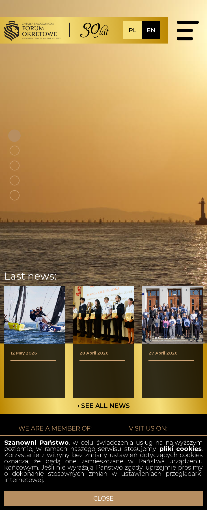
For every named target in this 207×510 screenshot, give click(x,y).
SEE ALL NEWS (105, 406)
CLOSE (103, 498)
